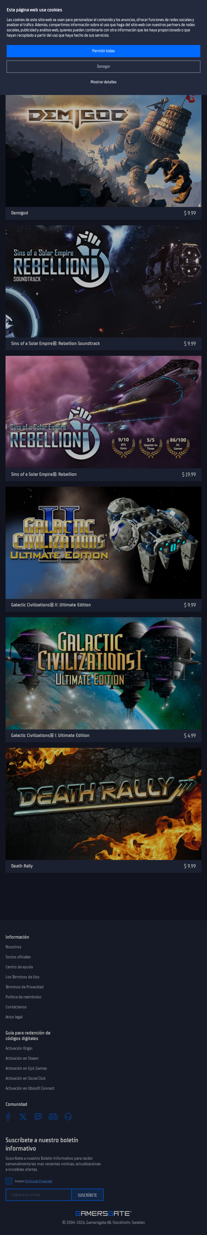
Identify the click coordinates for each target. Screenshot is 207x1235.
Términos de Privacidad (25, 987)
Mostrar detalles (103, 82)
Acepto (33, 1181)
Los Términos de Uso (22, 977)
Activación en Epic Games (26, 1068)
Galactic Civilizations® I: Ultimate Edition (50, 735)
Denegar (103, 66)
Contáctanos (16, 1007)
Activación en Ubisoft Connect (30, 1088)
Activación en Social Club (26, 1078)
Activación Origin (19, 1048)
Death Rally (22, 866)
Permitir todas (103, 51)
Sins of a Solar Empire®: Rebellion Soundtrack (55, 343)
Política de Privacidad (38, 1181)
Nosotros (13, 947)
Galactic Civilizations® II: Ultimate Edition (51, 605)
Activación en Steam (22, 1058)
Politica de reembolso (23, 997)
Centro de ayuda (19, 967)
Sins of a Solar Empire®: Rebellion (44, 474)
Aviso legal (14, 1017)
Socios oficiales (18, 957)
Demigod (19, 213)
